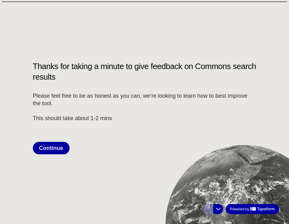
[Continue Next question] (51, 148)
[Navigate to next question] (218, 209)
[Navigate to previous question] (208, 209)
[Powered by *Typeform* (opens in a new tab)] (252, 209)
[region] (61, 200)
